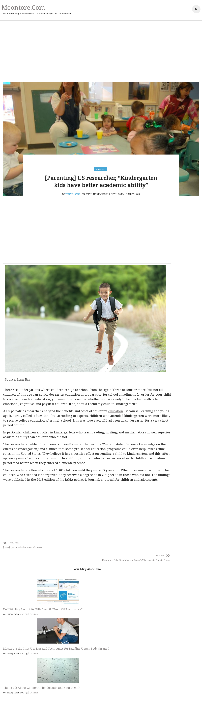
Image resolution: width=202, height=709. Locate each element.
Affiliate (104, 701)
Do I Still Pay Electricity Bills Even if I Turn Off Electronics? (24, 604)
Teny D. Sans (73, 202)
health (159, 353)
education (116, 407)
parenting (101, 167)
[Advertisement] (101, 53)
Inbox (36, 611)
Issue (158, 369)
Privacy (84, 701)
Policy (94, 701)
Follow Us (104, 642)
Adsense (115, 701)
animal (160, 345)
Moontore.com (22, 7)
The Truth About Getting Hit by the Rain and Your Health (117, 604)
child (49, 455)
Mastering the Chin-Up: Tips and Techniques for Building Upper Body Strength (69, 606)
